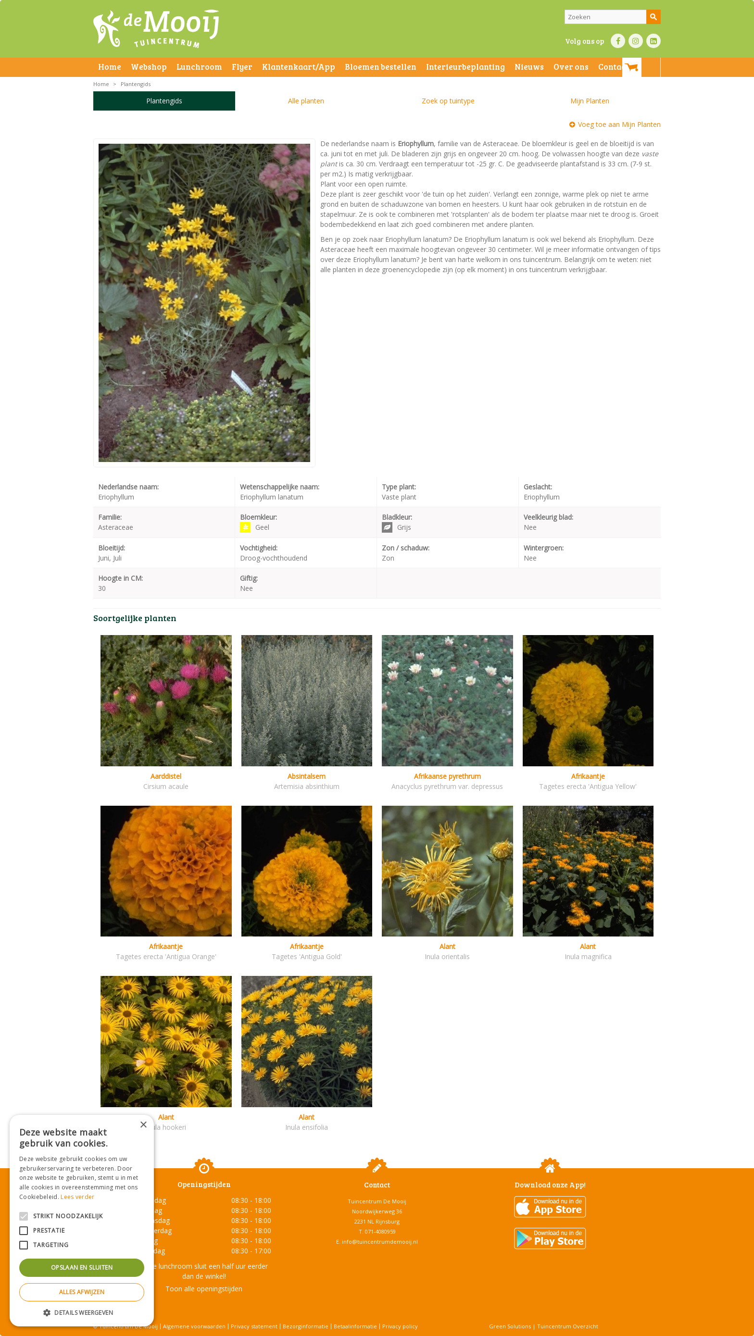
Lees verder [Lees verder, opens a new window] (77, 1197)
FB (618, 41)
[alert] (82, 1220)
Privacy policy (400, 1326)
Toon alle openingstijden (203, 1288)
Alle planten (306, 100)
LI (653, 41)
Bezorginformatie (305, 1326)
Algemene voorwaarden (194, 1326)
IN (635, 41)
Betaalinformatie (355, 1326)
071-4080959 (380, 1231)
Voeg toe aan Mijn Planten (619, 124)
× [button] (143, 1125)
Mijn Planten (589, 100)
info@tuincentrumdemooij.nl (380, 1241)
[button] (81, 1312)
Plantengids (164, 100)
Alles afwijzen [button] (82, 1292)
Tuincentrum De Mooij (377, 1201)
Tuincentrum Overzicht (567, 1326)
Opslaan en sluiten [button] (82, 1267)
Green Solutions (510, 1326)
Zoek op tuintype (448, 100)
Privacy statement (254, 1326)
